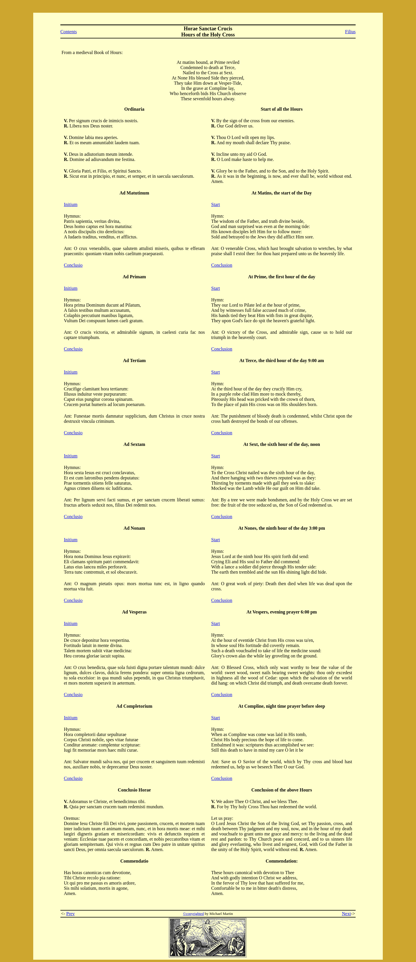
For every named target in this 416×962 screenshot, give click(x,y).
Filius (350, 31)
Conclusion (221, 265)
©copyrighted (193, 913)
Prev (70, 913)
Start (215, 204)
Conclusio (73, 265)
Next (346, 913)
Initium (70, 204)
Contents (68, 31)
